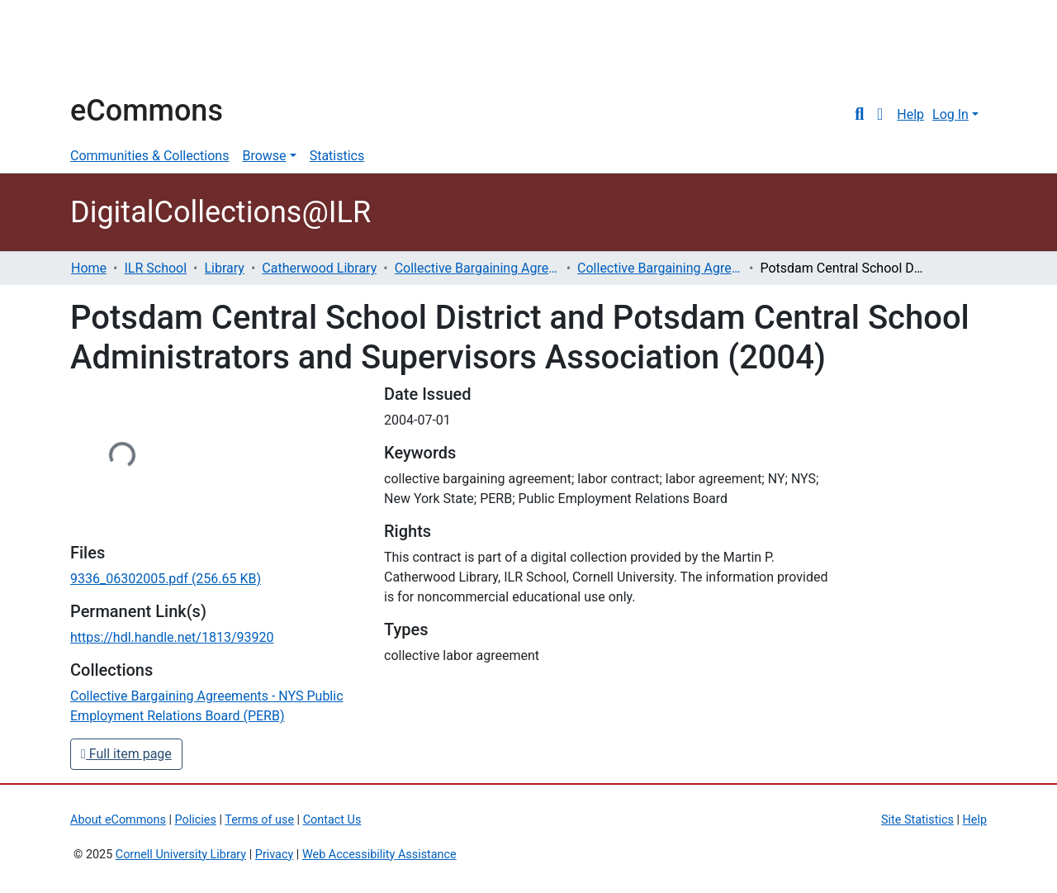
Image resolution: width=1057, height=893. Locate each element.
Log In (950, 114)
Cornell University (111, 48)
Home (89, 268)
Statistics (337, 156)
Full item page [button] (126, 754)
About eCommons (118, 820)
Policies (195, 820)
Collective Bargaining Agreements (477, 268)
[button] (880, 115)
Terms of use (259, 820)
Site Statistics (917, 820)
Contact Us (332, 820)
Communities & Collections (149, 156)
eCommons (146, 110)
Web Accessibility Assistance (379, 855)
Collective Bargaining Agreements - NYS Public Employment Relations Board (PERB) (659, 268)
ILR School (155, 268)
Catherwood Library (319, 268)
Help (910, 114)
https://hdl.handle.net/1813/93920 (171, 637)
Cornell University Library (181, 855)
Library (224, 268)
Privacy (274, 855)
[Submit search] (859, 115)
